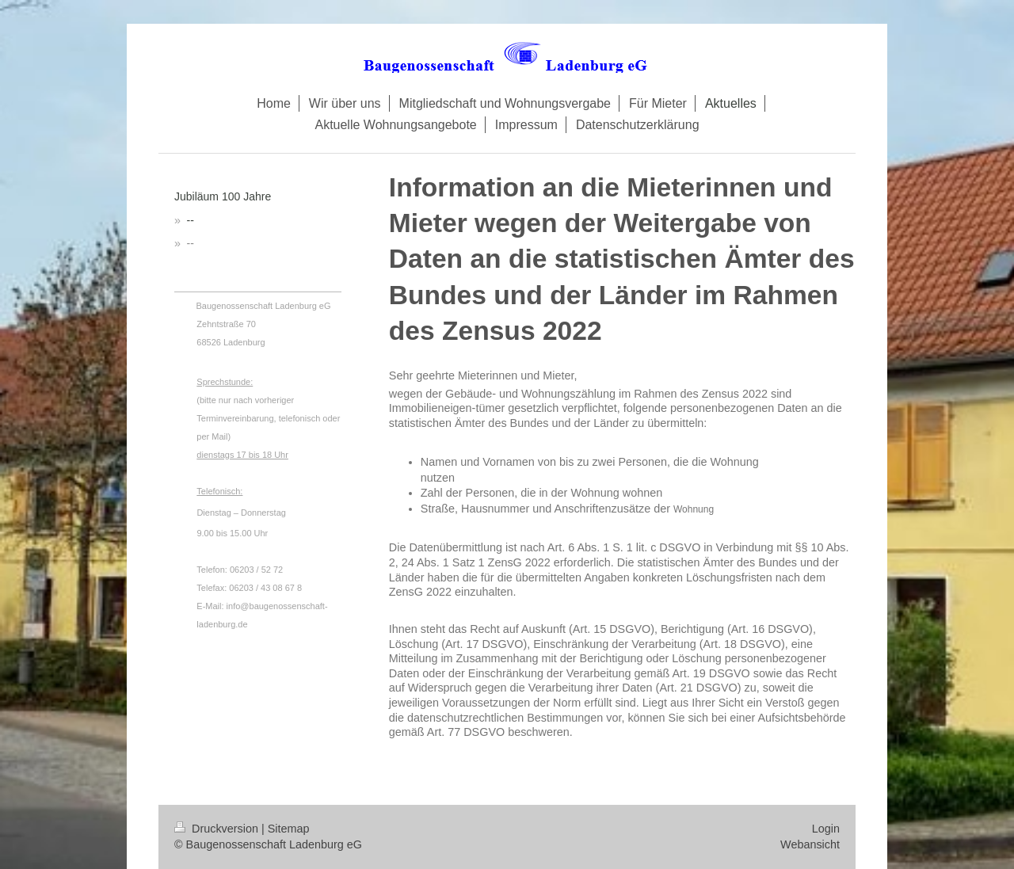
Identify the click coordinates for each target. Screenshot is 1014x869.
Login (826, 828)
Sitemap (289, 828)
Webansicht (810, 844)
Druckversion (217, 828)
